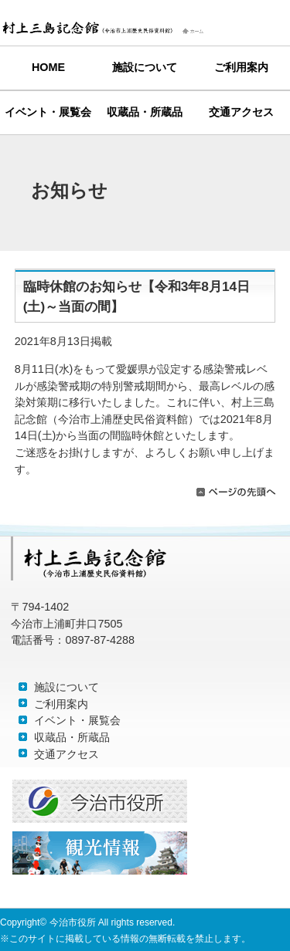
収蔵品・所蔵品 (145, 112)
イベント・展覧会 (48, 112)
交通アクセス (241, 112)
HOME (48, 67)
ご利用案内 (241, 67)
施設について (144, 67)
